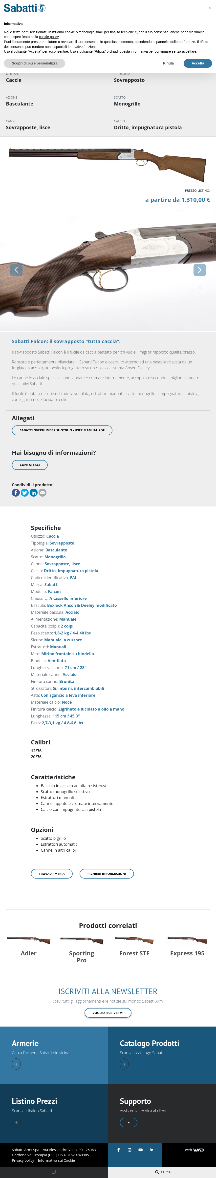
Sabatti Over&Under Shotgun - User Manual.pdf (62, 430)
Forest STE (134, 951)
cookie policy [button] (49, 37)
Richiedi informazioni (106, 873)
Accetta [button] (198, 63)
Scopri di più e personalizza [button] (34, 63)
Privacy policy (23, 1159)
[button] (16, 270)
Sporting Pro (81, 955)
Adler (29, 951)
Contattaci (30, 465)
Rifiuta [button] (168, 63)
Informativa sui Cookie (56, 1159)
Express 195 (187, 951)
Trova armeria (52, 873)
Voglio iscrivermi (107, 1011)
